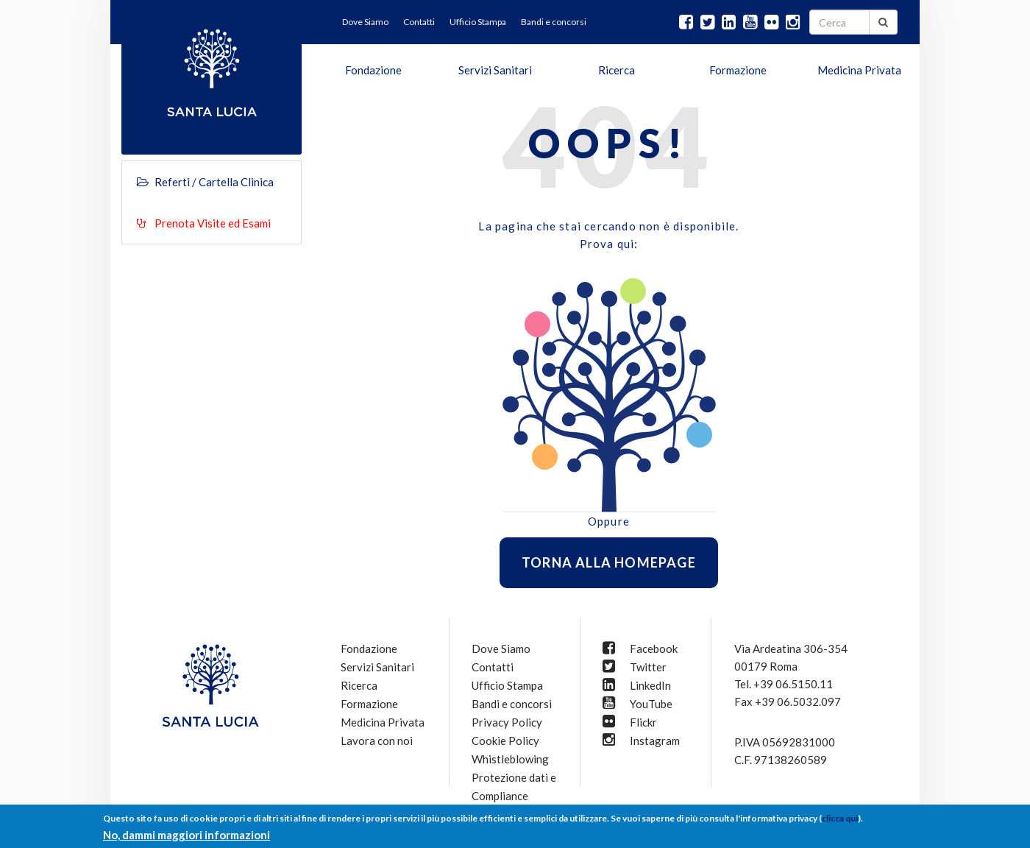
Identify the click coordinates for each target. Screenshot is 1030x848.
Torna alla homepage (609, 562)
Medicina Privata (859, 70)
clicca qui (840, 818)
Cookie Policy (505, 740)
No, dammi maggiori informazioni (186, 834)
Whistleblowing (510, 759)
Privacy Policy (507, 722)
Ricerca (616, 70)
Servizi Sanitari (495, 70)
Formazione (738, 70)
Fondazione (373, 70)
